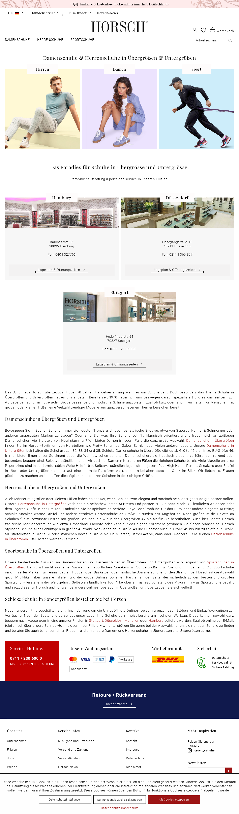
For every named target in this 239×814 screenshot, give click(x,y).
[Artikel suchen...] (210, 40)
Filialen (12, 749)
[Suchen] (230, 40)
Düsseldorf (114, 620)
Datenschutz (135, 758)
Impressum (134, 749)
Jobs (10, 758)
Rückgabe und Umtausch (76, 740)
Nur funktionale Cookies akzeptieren (119, 800)
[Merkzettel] (203, 30)
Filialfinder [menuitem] (78, 13)
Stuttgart (96, 620)
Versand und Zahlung (73, 749)
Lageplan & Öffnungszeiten (61, 270)
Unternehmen (17, 740)
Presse (12, 766)
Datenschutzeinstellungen (65, 799)
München (131, 620)
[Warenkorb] (222, 29)
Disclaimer (133, 766)
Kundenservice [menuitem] (43, 13)
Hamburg (156, 620)
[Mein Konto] (194, 30)
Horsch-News (107, 12)
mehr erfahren (119, 704)
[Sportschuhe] (82, 40)
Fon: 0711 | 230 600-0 (119, 349)
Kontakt (131, 740)
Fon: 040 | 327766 (62, 254)
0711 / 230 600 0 (26, 658)
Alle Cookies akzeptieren (174, 799)
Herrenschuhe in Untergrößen (42, 503)
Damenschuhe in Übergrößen (210, 440)
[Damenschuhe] (17, 40)
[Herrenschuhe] (50, 40)
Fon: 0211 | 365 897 (177, 254)
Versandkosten (69, 758)
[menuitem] (15, 13)
